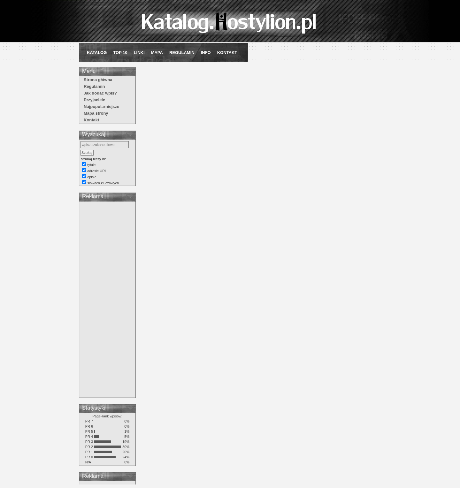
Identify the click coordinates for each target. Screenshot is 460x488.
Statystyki (93, 408)
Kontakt (227, 52)
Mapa (157, 52)
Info (206, 52)
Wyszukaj (93, 134)
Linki (139, 52)
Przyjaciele (94, 99)
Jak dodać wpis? (100, 93)
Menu (89, 71)
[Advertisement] (107, 300)
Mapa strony (96, 113)
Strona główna (98, 79)
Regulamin (182, 52)
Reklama (92, 196)
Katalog (97, 52)
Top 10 (120, 52)
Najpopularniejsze (101, 106)
